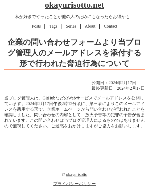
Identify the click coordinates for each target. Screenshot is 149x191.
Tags (53, 26)
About (90, 26)
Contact (110, 26)
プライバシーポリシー (74, 183)
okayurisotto (76, 174)
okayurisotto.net (74, 5)
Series (71, 26)
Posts (36, 26)
